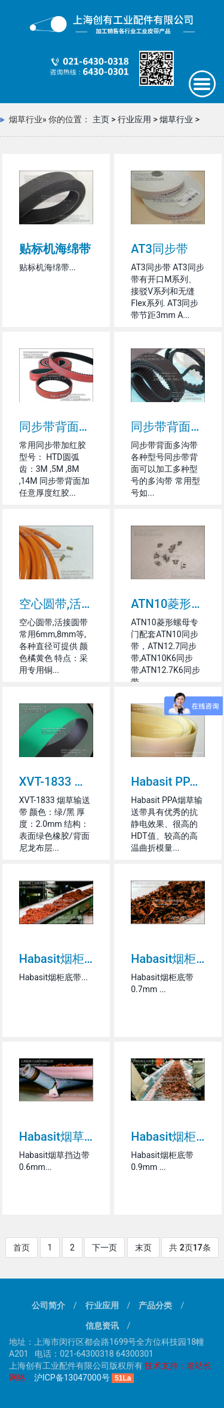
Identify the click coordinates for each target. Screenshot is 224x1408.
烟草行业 (176, 119)
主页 (101, 119)
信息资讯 (102, 1325)
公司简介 (48, 1305)
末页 (143, 1247)
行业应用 (134, 119)
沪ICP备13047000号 (72, 1377)
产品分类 (155, 1305)
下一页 (104, 1247)
